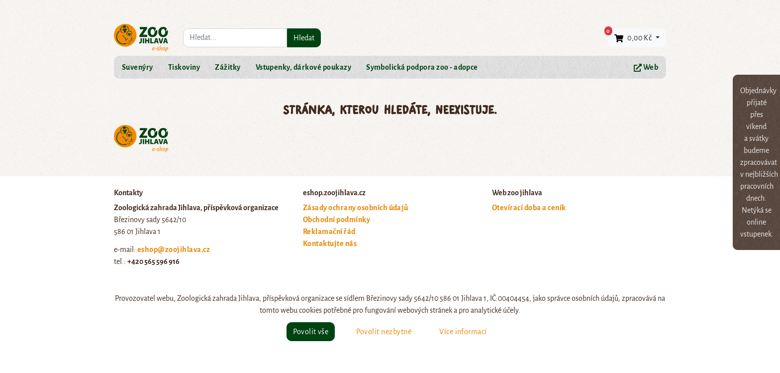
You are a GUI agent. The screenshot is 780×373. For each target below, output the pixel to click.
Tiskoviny (184, 67)
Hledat (303, 38)
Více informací (463, 332)
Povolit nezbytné (383, 332)
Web (646, 67)
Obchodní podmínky (336, 220)
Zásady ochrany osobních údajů (355, 208)
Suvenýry (137, 67)
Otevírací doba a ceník (529, 208)
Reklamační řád (329, 232)
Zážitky (227, 67)
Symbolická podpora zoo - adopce (422, 67)
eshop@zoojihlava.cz (173, 249)
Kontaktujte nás (330, 244)
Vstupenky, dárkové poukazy (303, 67)
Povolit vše (310, 332)
